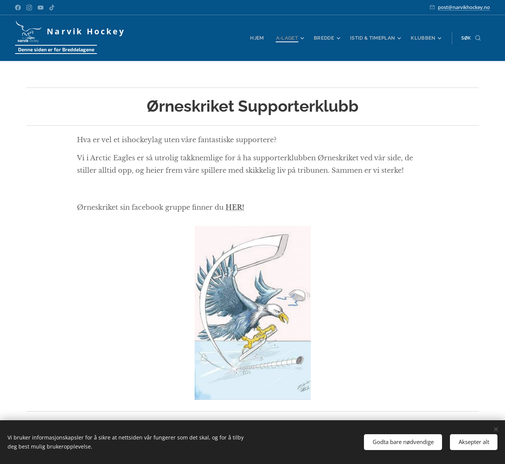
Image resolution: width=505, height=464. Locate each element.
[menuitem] (265, 38)
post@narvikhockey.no (464, 7)
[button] (471, 38)
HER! (234, 207)
